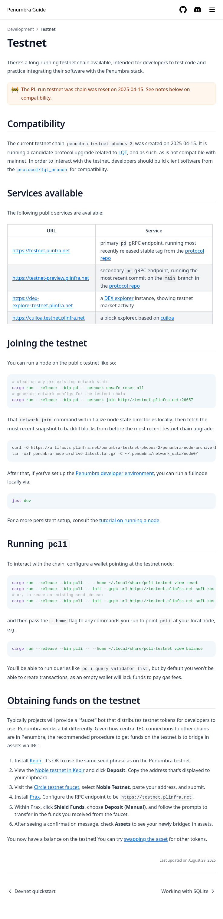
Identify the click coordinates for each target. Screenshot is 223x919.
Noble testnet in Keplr (60, 770)
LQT (122, 152)
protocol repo (124, 285)
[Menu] (212, 10)
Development (20, 29)
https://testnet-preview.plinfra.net (50, 278)
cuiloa (167, 317)
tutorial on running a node (129, 520)
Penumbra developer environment (115, 473)
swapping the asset (146, 839)
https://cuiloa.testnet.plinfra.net (48, 317)
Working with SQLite (188, 891)
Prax (35, 796)
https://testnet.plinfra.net (41, 250)
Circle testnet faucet (56, 787)
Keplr (36, 760)
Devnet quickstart (31, 891)
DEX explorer (119, 298)
